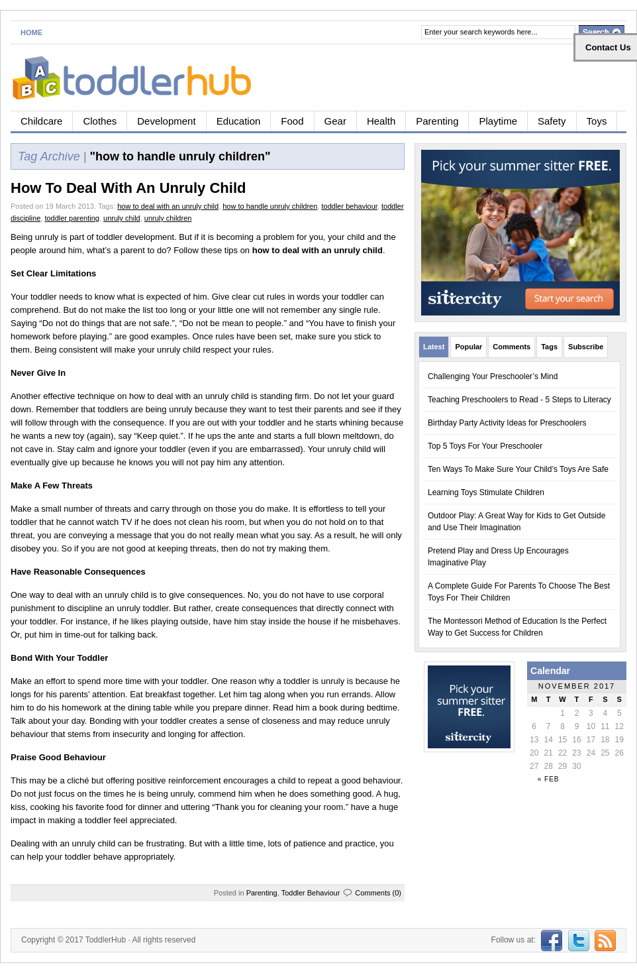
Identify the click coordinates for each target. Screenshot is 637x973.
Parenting (437, 121)
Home (31, 32)
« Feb (549, 779)
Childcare (41, 121)
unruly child (121, 218)
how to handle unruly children (269, 206)
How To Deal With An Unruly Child (128, 188)
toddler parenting (71, 218)
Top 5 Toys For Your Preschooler (485, 446)
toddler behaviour (349, 206)
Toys (597, 121)
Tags (549, 347)
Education (239, 121)
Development (166, 121)
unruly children (168, 218)
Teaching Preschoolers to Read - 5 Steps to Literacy (519, 399)
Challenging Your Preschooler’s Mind (493, 376)
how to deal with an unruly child (168, 206)
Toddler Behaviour (310, 893)
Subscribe (585, 347)
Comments (511, 347)
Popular (468, 347)
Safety (552, 121)
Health (381, 121)
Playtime (498, 121)
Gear (335, 121)
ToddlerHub (105, 939)
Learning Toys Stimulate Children (486, 492)
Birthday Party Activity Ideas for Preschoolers (507, 423)
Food (292, 121)
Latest (433, 347)
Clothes (100, 121)
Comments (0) (378, 893)
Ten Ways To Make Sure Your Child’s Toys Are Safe (518, 469)
